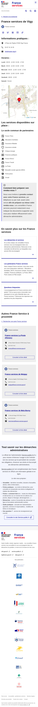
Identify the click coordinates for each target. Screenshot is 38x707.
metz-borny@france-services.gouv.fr (18, 421)
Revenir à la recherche (10, 16)
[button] (19, 100)
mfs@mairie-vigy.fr (10, 51)
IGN (32, 117)
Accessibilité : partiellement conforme (16, 696)
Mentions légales (31, 696)
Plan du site (4, 696)
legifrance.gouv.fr (6, 555)
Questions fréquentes (12, 287)
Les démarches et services (14, 240)
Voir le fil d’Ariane (5, 10)
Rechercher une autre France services (15, 321)
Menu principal (35, 2)
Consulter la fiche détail (19, 357)
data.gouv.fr (18, 555)
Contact (26, 699)
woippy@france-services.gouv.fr (16, 384)
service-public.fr (16, 551)
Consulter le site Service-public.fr (17, 517)
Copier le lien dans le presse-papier (22, 32)
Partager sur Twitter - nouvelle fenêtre (8, 32)
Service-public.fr (27, 455)
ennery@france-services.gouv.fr (16, 348)
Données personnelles (6, 699)
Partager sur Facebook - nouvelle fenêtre (3, 32)
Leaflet (27, 117)
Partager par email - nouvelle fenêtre (17, 32)
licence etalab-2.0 (24, 704)
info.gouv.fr (4, 551)
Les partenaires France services (16, 264)
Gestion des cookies (17, 699)
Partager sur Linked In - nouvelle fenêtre (12, 32)
